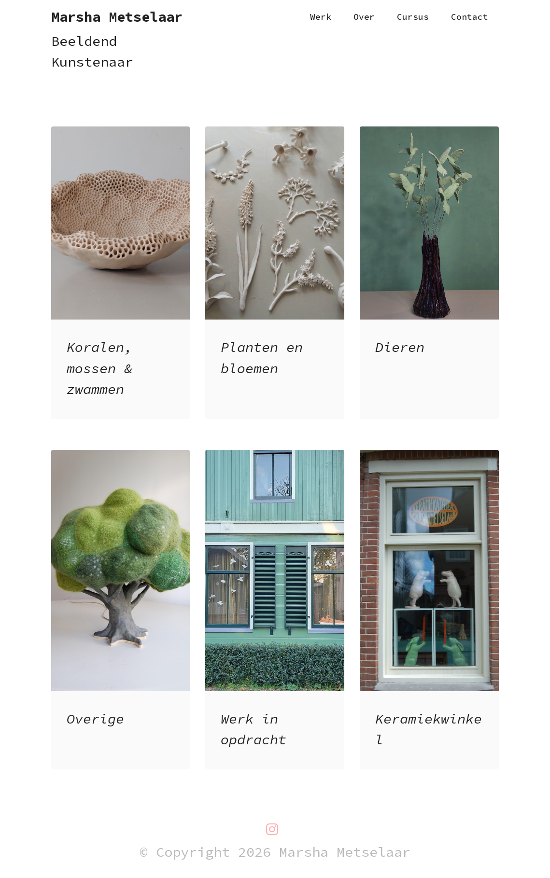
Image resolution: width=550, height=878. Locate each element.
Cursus (413, 17)
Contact (469, 17)
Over (364, 17)
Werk (320, 17)
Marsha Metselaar (117, 17)
